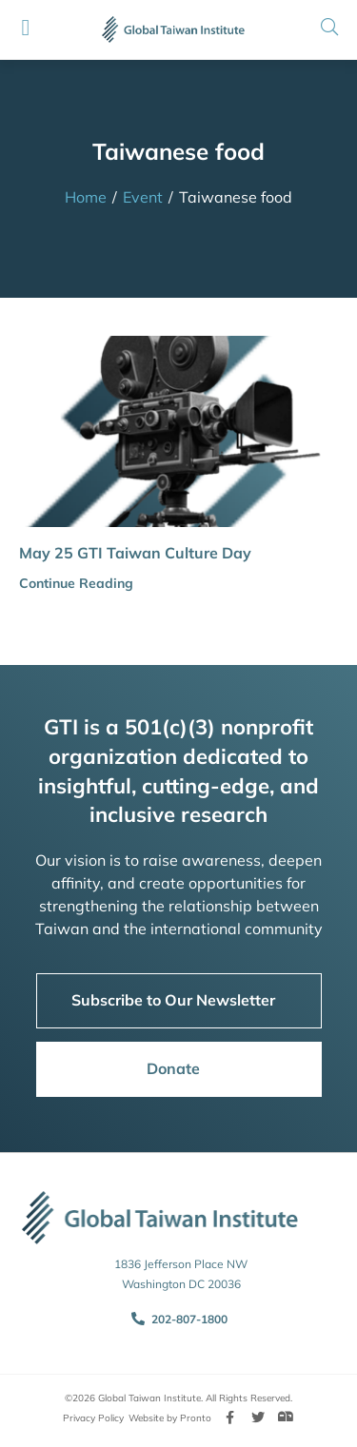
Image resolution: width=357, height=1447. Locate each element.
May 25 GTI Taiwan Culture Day (135, 552)
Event (143, 196)
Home (86, 196)
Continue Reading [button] (76, 583)
